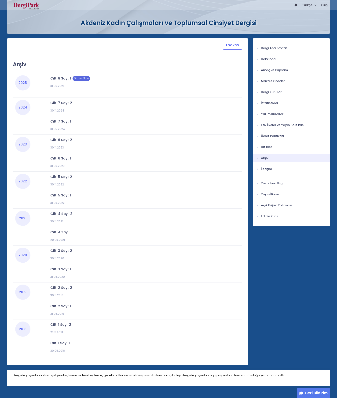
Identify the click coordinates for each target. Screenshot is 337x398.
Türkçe (307, 5)
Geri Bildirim (316, 393)
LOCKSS (232, 45)
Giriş (324, 5)
